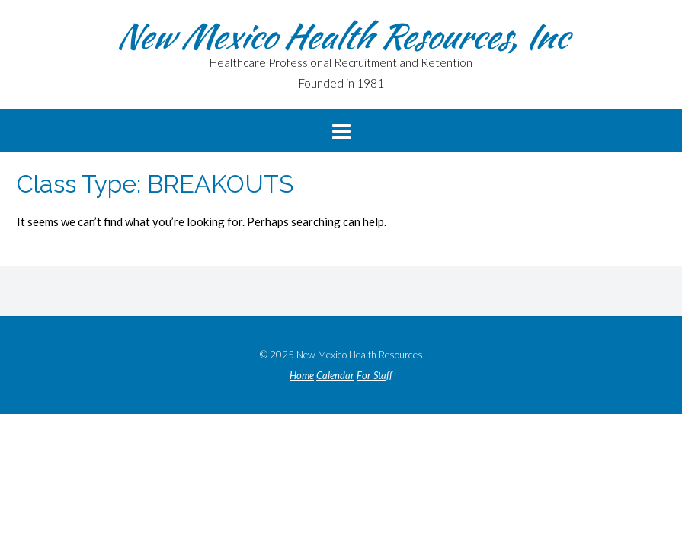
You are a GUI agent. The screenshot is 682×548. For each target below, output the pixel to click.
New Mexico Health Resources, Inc (341, 36)
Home (302, 376)
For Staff (374, 376)
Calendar (335, 376)
